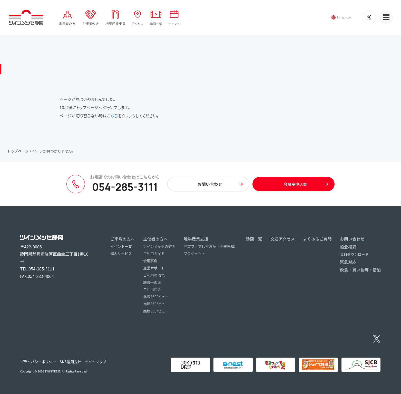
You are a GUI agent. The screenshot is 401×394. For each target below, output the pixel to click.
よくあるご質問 (317, 238)
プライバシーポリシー (38, 361)
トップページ (18, 151)
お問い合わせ (352, 238)
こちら (112, 116)
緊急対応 (348, 262)
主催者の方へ (155, 238)
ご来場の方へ (122, 238)
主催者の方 (92, 25)
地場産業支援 (117, 25)
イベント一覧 (121, 246)
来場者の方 (69, 25)
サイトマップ (95, 361)
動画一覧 (159, 25)
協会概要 (348, 246)
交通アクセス (282, 238)
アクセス (140, 25)
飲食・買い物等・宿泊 (360, 269)
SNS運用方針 (70, 361)
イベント (178, 25)
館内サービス (121, 253)
